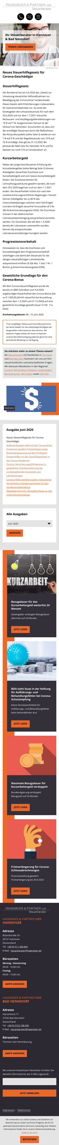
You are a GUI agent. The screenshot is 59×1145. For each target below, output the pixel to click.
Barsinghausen (12, 374)
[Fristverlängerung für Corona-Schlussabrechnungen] (20, 891)
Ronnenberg (20, 370)
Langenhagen (45, 370)
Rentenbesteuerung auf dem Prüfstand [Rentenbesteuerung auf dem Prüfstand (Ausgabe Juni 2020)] (26, 452)
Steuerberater (15, 355)
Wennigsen (27, 374)
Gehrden (44, 374)
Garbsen (32, 370)
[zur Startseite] (29, 6)
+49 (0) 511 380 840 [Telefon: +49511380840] (17, 946)
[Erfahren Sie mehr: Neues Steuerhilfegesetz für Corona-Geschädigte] (20, 47)
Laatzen (9, 370)
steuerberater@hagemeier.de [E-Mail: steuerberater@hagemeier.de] (26, 950)
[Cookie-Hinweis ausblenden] (29, 1139)
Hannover (47, 355)
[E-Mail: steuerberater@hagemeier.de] (29, 16)
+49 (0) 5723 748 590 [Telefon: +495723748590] (18, 1025)
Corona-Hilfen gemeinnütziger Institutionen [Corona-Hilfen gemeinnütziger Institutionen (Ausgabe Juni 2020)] (29, 479)
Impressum (8, 1110)
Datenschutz (23, 1110)
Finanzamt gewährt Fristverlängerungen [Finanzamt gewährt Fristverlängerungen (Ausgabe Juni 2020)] (27, 449)
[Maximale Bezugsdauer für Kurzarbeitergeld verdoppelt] (20, 807)
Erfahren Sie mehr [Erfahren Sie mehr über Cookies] (30, 1132)
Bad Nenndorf (16, 358)
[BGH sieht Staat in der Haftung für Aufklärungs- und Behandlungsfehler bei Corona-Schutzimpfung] (20, 723)
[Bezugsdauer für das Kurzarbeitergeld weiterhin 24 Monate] (20, 629)
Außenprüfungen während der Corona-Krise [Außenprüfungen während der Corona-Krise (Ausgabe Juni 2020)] (29, 445)
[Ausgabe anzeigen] (14, 533)
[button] (20, 16)
